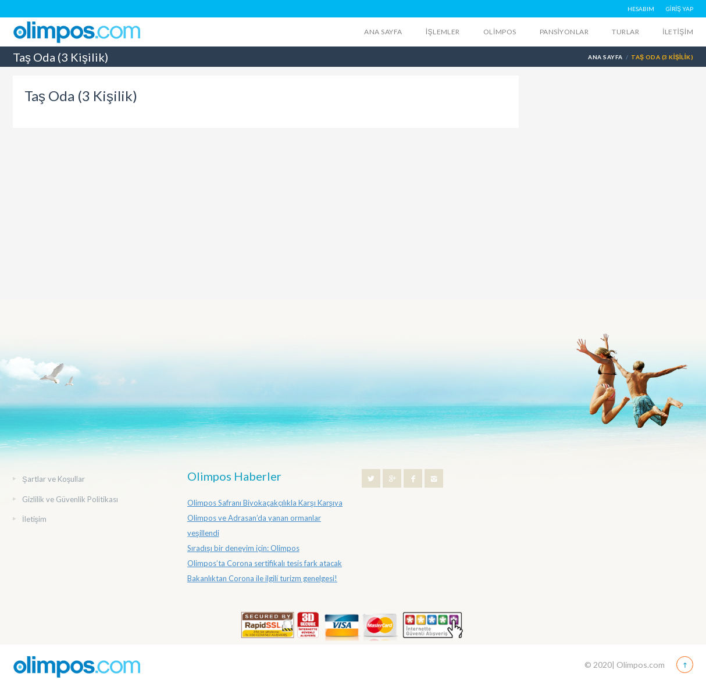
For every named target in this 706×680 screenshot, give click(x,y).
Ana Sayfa (383, 31)
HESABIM (640, 8)
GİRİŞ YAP (679, 8)
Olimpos (499, 31)
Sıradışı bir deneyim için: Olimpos (243, 548)
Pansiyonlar (564, 31)
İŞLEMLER (443, 31)
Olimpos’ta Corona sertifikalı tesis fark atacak (264, 563)
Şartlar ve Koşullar (53, 479)
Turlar (625, 31)
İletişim (677, 31)
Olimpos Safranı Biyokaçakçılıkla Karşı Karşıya (265, 502)
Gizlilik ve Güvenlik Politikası (70, 499)
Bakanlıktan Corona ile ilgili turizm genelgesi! (262, 578)
